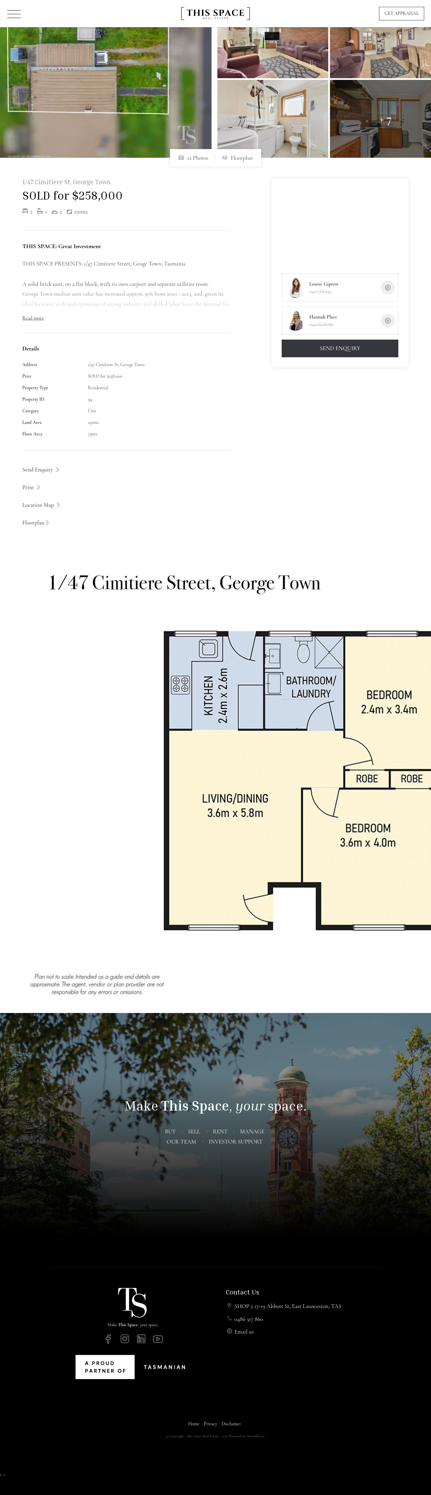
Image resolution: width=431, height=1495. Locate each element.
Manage (252, 1131)
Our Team (181, 1141)
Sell (194, 1131)
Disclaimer (231, 1424)
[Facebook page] (109, 1340)
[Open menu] (14, 14)
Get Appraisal (401, 13)
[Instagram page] (126, 1340)
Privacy (210, 1424)
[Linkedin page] (142, 1340)
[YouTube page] (158, 1340)
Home (193, 1424)
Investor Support (236, 1141)
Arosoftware (255, 1436)
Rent (220, 1131)
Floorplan (237, 157)
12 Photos (193, 157)
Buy (170, 1131)
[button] (32, 487)
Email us (243, 1331)
